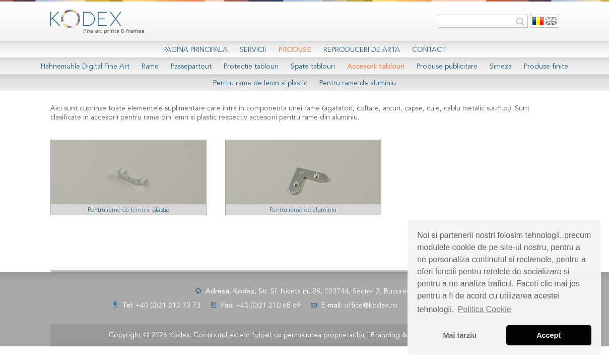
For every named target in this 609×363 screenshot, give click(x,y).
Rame (150, 66)
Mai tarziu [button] (460, 335)
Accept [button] (548, 335)
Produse (294, 49)
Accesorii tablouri (375, 66)
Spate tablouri (313, 66)
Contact (429, 49)
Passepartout (191, 66)
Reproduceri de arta (361, 49)
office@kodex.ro (370, 305)
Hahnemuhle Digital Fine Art (85, 66)
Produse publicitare (447, 66)
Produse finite (546, 66)
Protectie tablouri (251, 66)
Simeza (501, 66)
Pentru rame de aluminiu (357, 83)
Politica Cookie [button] (484, 309)
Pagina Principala (195, 49)
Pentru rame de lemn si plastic (260, 83)
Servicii (253, 49)
